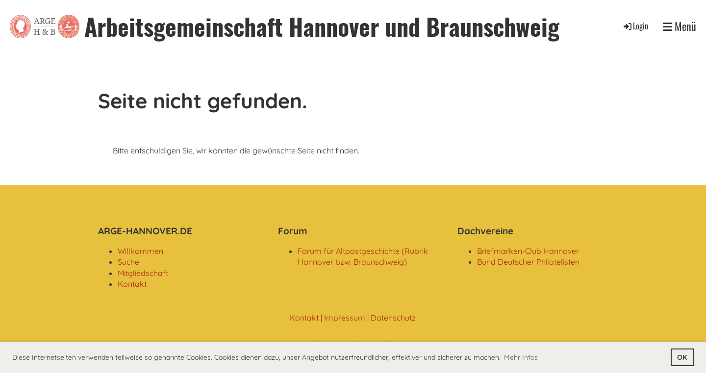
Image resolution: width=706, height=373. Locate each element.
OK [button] (682, 357)
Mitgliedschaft (143, 273)
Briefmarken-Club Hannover (528, 251)
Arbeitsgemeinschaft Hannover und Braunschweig (321, 26)
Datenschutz (393, 318)
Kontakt (132, 284)
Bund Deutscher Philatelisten (528, 262)
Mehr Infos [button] (521, 357)
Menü (679, 26)
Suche (128, 262)
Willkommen (140, 251)
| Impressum (342, 318)
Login (635, 26)
